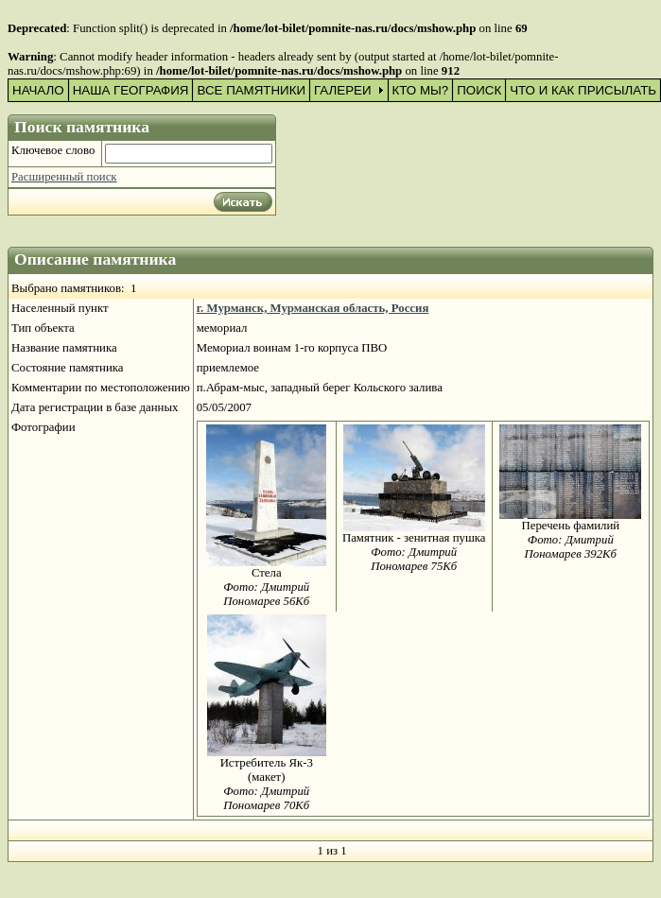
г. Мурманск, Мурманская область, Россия (313, 308)
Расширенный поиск (64, 176)
